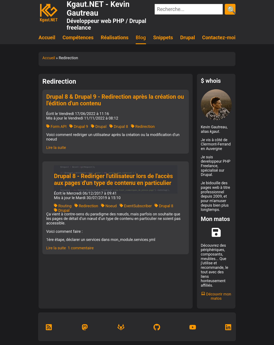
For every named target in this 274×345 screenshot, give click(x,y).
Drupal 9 (78, 126)
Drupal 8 (118, 126)
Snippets (163, 38)
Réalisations (114, 38)
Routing (62, 206)
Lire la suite (56, 147)
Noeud (109, 206)
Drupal (187, 38)
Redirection (143, 126)
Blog (141, 38)
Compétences (78, 38)
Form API (56, 126)
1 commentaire (81, 248)
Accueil (47, 38)
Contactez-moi (218, 38)
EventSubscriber (136, 206)
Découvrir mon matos (216, 296)
